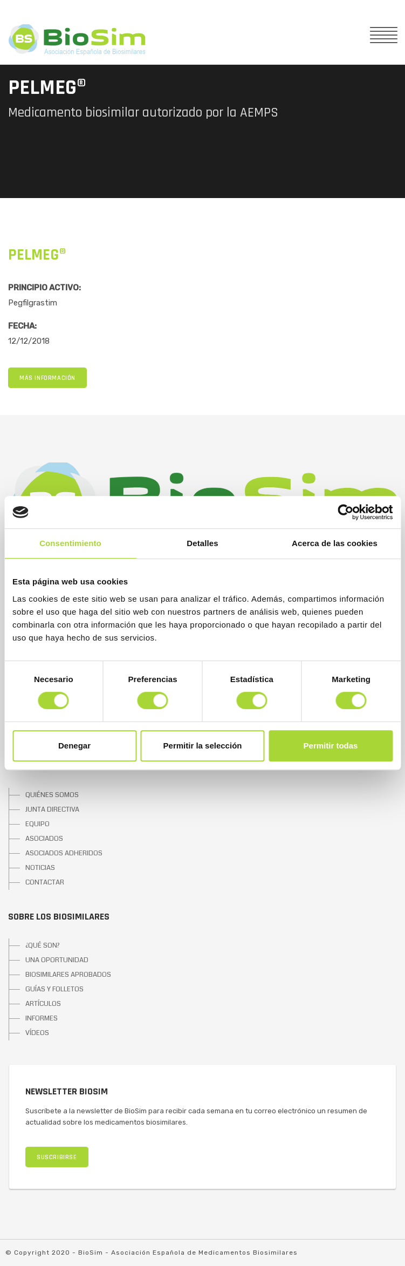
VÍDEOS (37, 1033)
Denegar (74, 745)
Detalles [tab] (202, 543)
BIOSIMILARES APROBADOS (68, 974)
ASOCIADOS (44, 838)
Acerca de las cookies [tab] (334, 543)
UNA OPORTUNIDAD (56, 960)
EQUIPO (37, 824)
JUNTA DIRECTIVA (52, 809)
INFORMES (41, 1018)
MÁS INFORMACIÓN (47, 378)
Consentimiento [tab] (70, 543)
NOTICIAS (40, 868)
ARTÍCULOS (43, 1004)
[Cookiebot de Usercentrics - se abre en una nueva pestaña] (345, 512)
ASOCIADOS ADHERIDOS (63, 853)
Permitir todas (331, 745)
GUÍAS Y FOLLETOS (54, 989)
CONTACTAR (44, 882)
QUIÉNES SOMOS (52, 795)
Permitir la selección (202, 745)
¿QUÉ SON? (42, 945)
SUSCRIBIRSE (57, 1157)
